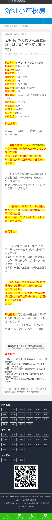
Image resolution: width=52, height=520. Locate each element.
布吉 (45, 409)
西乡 (29, 414)
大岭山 (4, 440)
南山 (5, 419)
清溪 (21, 450)
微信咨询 (45, 517)
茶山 (13, 445)
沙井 (5, 414)
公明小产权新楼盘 (25, 62)
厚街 (29, 440)
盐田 (37, 419)
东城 (45, 445)
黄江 (29, 445)
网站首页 (6, 516)
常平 (45, 435)
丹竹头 (4, 424)
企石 (45, 440)
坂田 (45, 414)
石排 (37, 445)
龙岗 (13, 419)
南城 (21, 445)
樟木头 (13, 440)
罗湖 (45, 419)
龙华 (5, 409)
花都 (5, 460)
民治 (21, 409)
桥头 (13, 450)
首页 (16, 34)
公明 (22, 34)
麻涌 (5, 450)
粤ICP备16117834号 (26, 506)
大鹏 (13, 424)
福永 (21, 414)
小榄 (13, 460)
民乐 (29, 424)
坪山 (21, 419)
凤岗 (21, 440)
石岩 (37, 414)
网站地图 (46, 503)
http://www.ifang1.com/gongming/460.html (26, 348)
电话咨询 (32, 516)
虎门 (13, 435)
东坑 (37, 440)
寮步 (21, 435)
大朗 (29, 435)
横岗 (21, 424)
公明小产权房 (34, 53)
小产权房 (19, 516)
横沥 (5, 445)
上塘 (13, 409)
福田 (29, 419)
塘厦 (37, 435)
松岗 (13, 414)
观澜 (29, 409)
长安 (5, 435)
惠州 (21, 460)
